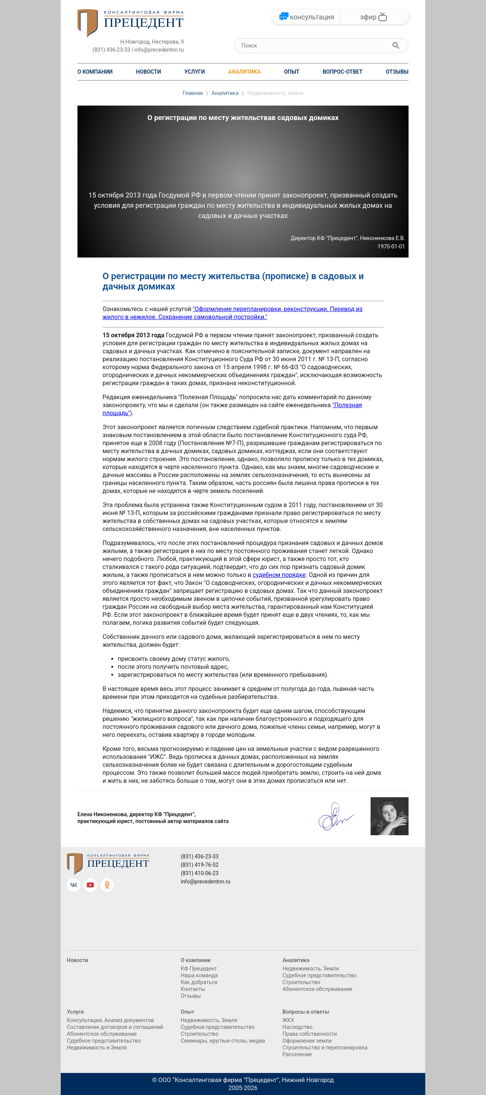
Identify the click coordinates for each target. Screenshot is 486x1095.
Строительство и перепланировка (325, 1047)
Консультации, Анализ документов (110, 1020)
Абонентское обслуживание (317, 989)
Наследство (297, 1027)
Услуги (194, 72)
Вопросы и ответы (305, 1012)
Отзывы (397, 72)
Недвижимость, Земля (310, 968)
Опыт (291, 72)
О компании (95, 72)
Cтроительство (301, 982)
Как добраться (199, 982)
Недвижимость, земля (275, 93)
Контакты (193, 989)
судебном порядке (279, 574)
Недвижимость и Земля (97, 1047)
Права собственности (309, 1034)
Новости (148, 72)
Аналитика (244, 72)
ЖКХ (288, 1020)
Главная (193, 93)
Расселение (297, 1054)
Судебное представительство (319, 975)
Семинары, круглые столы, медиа (223, 1041)
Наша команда (199, 975)
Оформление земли (307, 1041)
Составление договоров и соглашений (115, 1027)
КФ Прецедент (199, 968)
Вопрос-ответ (343, 72)
